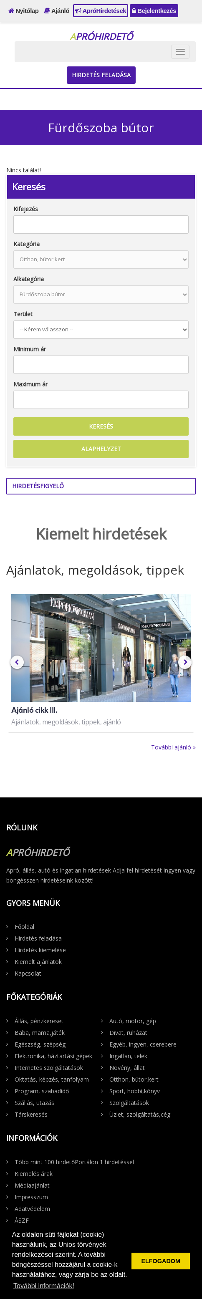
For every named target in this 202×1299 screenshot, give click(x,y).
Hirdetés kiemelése (40, 950)
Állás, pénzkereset (39, 1021)
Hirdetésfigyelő (38, 486)
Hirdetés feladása (101, 75)
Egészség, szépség (40, 1044)
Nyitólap (23, 10)
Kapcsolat (28, 973)
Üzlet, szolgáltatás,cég (139, 1114)
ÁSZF (22, 1220)
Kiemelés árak (34, 1174)
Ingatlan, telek (128, 1056)
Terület (23, 314)
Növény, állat (127, 1068)
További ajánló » (173, 747)
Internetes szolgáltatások (49, 1068)
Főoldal (24, 927)
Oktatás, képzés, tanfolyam (52, 1079)
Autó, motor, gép (132, 1021)
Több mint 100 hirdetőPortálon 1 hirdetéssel (74, 1162)
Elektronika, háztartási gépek (53, 1056)
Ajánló (56, 10)
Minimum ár (29, 349)
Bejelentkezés (154, 10)
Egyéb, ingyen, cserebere (143, 1044)
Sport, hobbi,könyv (134, 1091)
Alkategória (28, 279)
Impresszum (31, 1197)
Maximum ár (30, 384)
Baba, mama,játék (40, 1033)
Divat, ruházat (128, 1033)
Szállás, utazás (34, 1103)
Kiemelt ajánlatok (38, 962)
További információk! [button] (43, 1285)
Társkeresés (31, 1114)
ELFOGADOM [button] (160, 1261)
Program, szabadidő (42, 1091)
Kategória (26, 244)
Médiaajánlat (32, 1185)
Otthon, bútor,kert (134, 1079)
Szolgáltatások (129, 1103)
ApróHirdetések (100, 10)
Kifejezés (25, 209)
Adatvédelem (32, 1209)
